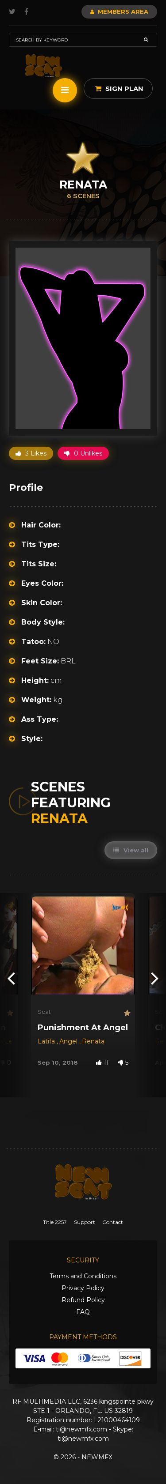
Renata (93, 1041)
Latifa (47, 1041)
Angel (69, 1041)
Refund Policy (83, 1300)
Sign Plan (119, 88)
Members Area (119, 11)
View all (130, 850)
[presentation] (11, 977)
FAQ (83, 1312)
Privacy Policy (83, 1288)
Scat (44, 1011)
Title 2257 (55, 1222)
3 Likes (30, 453)
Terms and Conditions (83, 1276)
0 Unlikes (83, 453)
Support (84, 1222)
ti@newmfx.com (81, 1429)
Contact (112, 1222)
